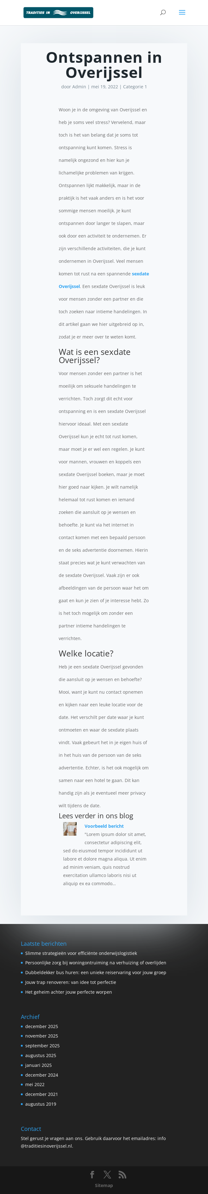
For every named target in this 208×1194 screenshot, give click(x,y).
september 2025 (42, 1046)
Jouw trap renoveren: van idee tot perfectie (70, 982)
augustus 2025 (40, 1055)
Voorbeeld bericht (104, 826)
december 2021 (41, 1094)
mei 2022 (35, 1084)
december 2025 (41, 1026)
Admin (79, 87)
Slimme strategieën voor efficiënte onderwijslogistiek (81, 953)
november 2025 (41, 1036)
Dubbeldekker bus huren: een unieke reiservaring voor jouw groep (95, 972)
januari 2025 (38, 1065)
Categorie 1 (135, 87)
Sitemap (104, 1185)
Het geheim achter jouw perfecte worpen (68, 992)
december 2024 (41, 1075)
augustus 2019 (40, 1104)
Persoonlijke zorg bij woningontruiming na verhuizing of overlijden (95, 963)
